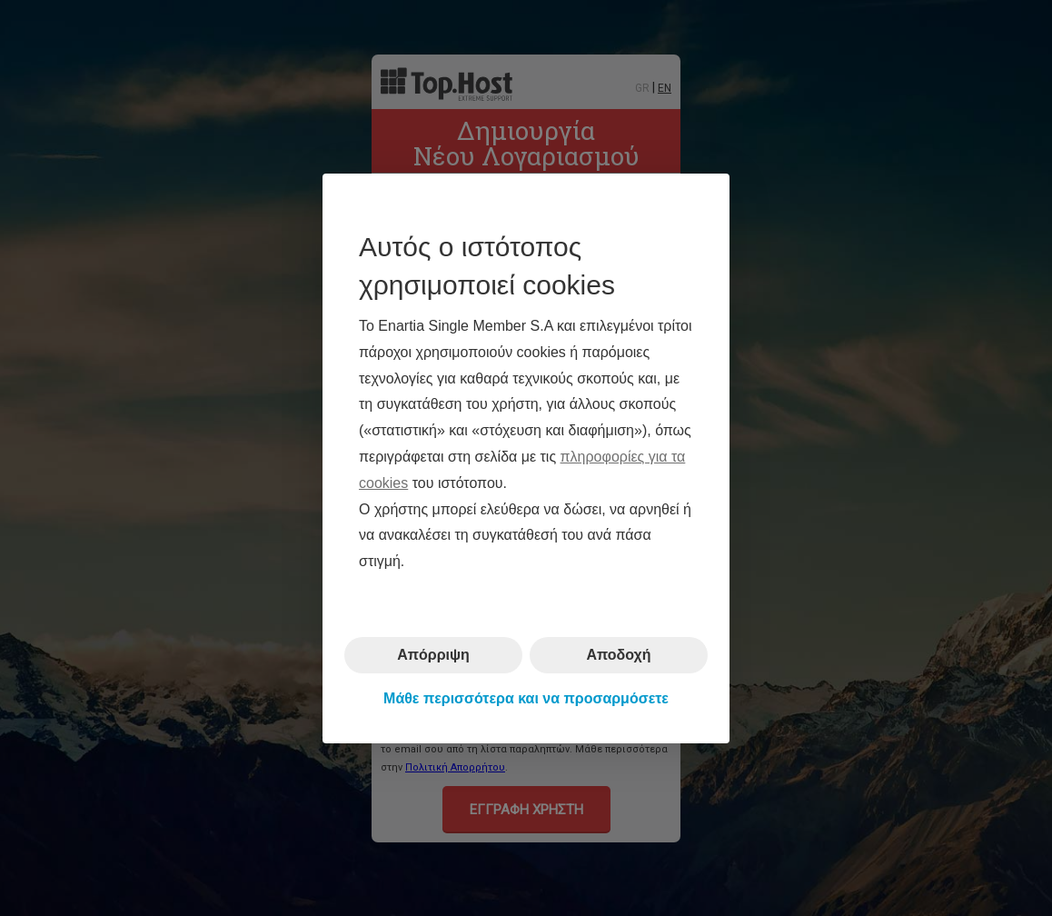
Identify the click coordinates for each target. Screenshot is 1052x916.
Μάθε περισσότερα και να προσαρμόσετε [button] (526, 698)
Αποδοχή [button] (618, 654)
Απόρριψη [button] (433, 654)
